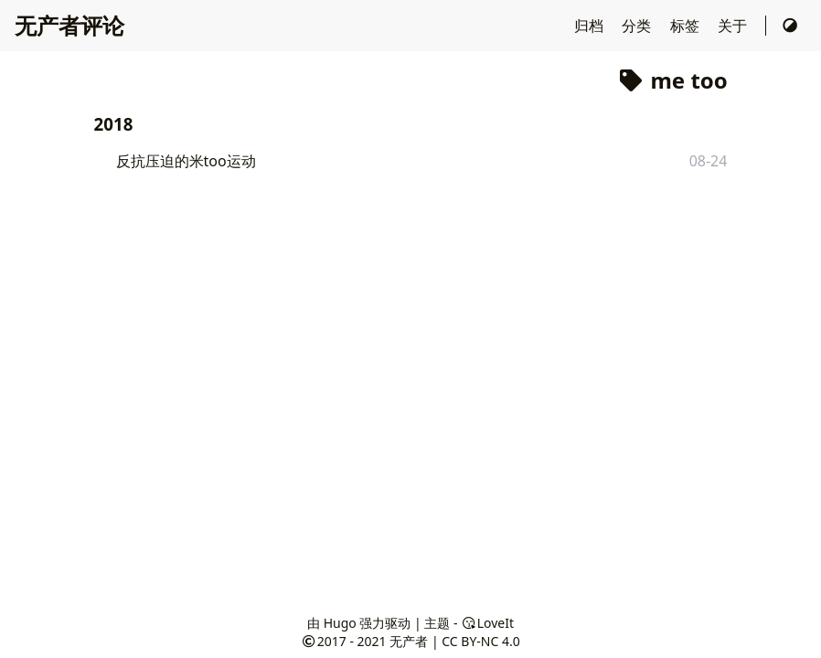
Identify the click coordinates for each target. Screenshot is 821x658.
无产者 (408, 641)
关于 (734, 26)
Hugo (340, 622)
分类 (638, 26)
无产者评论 (69, 25)
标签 (686, 26)
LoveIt (487, 622)
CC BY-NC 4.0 (480, 641)
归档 (590, 26)
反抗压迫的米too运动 (186, 161)
